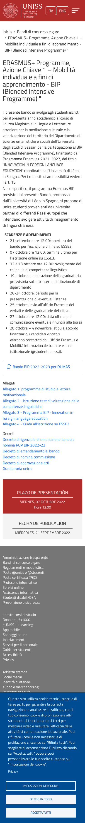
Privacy (13, 771)
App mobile (11, 629)
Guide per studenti (17, 649)
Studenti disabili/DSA (19, 597)
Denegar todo (41, 799)
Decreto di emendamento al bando (31, 451)
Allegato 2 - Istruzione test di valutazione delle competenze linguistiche (41, 404)
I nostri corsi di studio (19, 614)
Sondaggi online (15, 634)
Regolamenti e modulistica (23, 567)
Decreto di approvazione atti (26, 463)
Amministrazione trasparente (25, 557)
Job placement (13, 639)
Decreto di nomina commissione (29, 457)
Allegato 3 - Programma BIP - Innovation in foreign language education (38, 415)
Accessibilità (12, 654)
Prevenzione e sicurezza (21, 602)
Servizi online (13, 587)
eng (62, 10)
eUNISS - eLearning (18, 624)
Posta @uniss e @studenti (23, 572)
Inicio (7, 32)
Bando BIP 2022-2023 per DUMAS (41, 367)
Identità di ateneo (16, 681)
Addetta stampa (15, 671)
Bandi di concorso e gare (38, 32)
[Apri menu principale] (75, 10)
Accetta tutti (41, 812)
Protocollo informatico (20, 582)
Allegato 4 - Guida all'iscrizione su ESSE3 (36, 424)
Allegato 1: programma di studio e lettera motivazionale (36, 392)
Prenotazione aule (17, 691)
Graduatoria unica (17, 468)
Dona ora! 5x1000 (16, 619)
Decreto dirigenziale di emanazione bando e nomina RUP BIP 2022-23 (39, 442)
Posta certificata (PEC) (20, 577)
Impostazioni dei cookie (40, 785)
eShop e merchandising (21, 686)
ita (51, 10)
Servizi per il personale (20, 644)
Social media (12, 676)
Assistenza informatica (20, 592)
